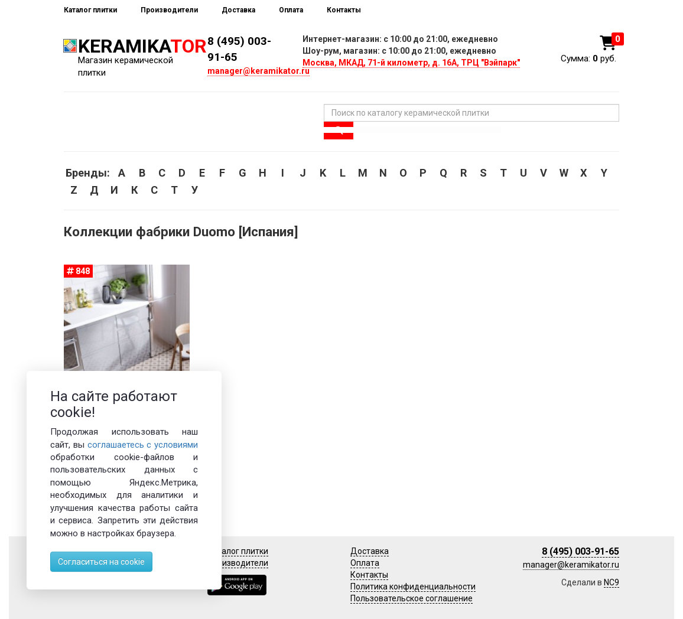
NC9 (611, 582)
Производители (169, 10)
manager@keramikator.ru (258, 71)
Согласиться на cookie (101, 561)
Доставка (238, 10)
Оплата (291, 10)
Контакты (344, 10)
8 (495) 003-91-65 (580, 551)
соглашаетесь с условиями (143, 444)
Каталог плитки (90, 10)
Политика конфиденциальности (413, 586)
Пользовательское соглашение (411, 598)
